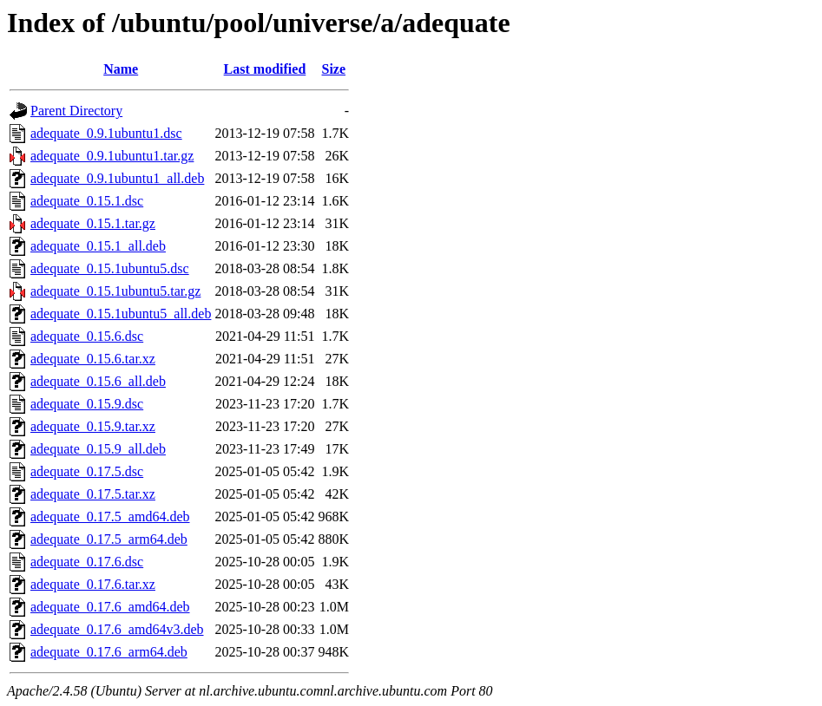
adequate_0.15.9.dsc (86, 403)
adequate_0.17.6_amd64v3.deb (117, 629)
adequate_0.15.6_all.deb (98, 381)
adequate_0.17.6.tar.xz (92, 584)
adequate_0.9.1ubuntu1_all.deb (117, 178)
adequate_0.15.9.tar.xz (92, 426)
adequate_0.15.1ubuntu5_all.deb (120, 313)
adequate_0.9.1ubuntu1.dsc (106, 133)
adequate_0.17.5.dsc (86, 471)
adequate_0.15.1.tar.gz (92, 223)
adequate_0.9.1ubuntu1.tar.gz (112, 155)
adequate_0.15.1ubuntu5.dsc (109, 268)
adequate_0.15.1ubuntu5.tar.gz (115, 291)
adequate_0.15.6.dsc (86, 336)
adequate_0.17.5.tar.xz (92, 494)
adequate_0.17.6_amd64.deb (110, 606)
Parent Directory (76, 110)
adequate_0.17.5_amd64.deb (110, 516)
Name (120, 69)
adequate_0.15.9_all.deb (98, 448)
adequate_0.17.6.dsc (86, 561)
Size (334, 69)
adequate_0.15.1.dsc (86, 200)
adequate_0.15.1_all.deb (98, 246)
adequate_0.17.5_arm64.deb (108, 539)
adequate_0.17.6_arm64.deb (108, 651)
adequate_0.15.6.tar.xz (92, 358)
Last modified (265, 69)
